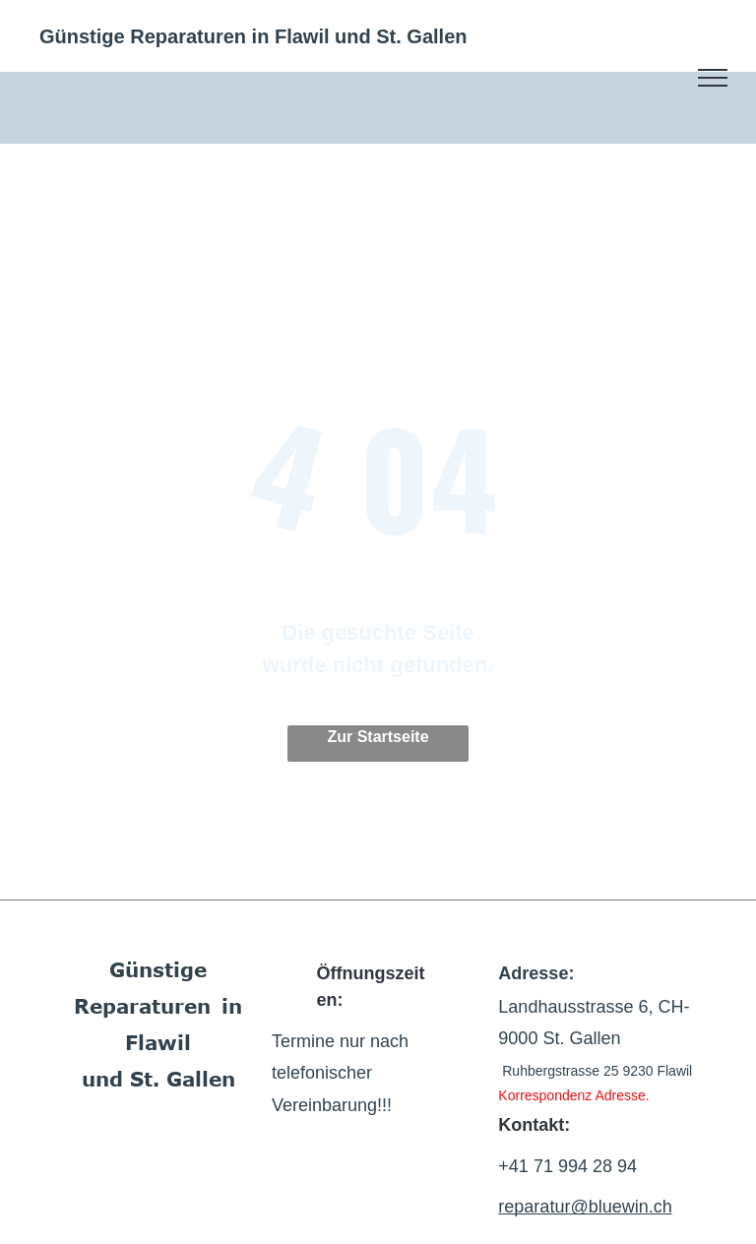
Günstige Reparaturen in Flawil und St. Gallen (253, 36)
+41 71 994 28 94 (567, 1166)
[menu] (712, 77)
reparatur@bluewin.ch (584, 1206)
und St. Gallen (158, 1078)
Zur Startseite (377, 736)
